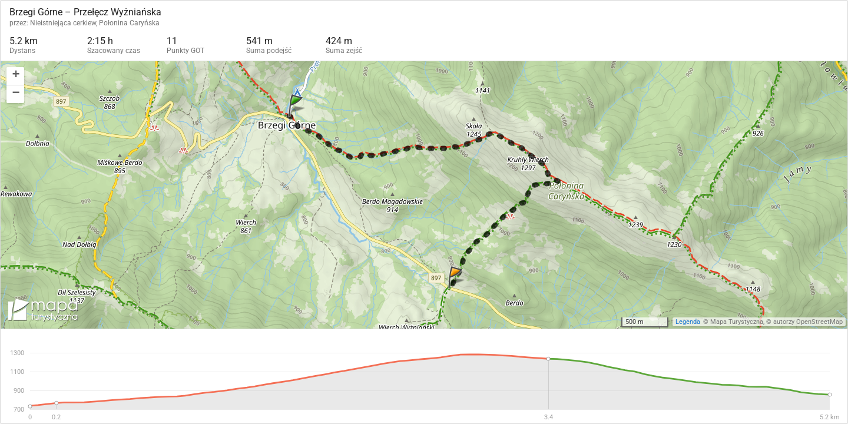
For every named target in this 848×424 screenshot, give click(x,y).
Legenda (687, 322)
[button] (15, 76)
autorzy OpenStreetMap (808, 322)
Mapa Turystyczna (736, 322)
